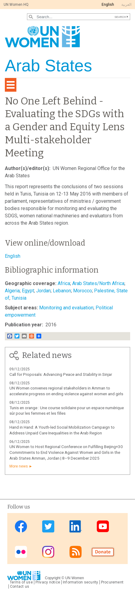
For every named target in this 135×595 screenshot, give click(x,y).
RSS (75, 551)
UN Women (74, 578)
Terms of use (21, 582)
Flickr (21, 551)
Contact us (19, 586)
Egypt (28, 291)
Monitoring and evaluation (66, 308)
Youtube (102, 526)
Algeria (12, 291)
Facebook (21, 526)
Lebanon (62, 291)
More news (18, 466)
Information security (80, 582)
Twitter (48, 526)
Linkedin (75, 526)
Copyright (52, 578)
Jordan (43, 291)
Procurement (112, 582)
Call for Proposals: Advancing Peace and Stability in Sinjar (60, 374)
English (108, 4)
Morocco (82, 291)
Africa (64, 283)
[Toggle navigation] (10, 85)
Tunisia (19, 298)
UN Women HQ (16, 4)
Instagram (48, 551)
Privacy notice (47, 582)
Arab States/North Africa (98, 283)
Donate (102, 551)
